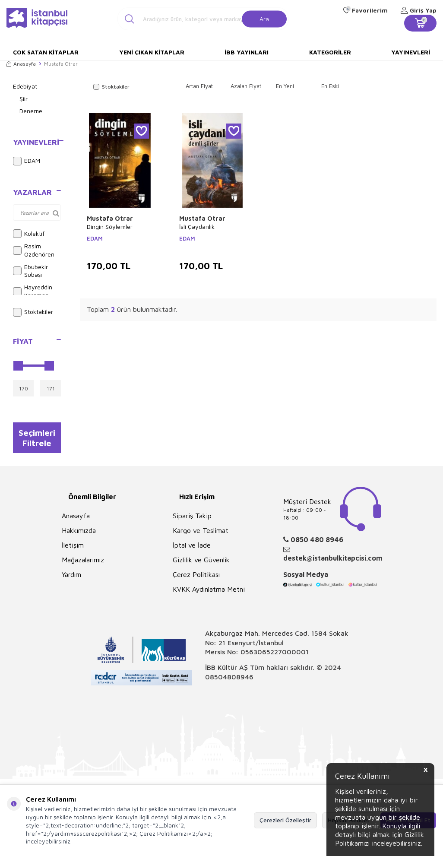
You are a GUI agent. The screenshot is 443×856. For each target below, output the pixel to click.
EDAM (26, 161)
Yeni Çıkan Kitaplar (151, 52)
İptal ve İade (192, 548)
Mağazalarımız (83, 563)
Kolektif (28, 233)
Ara (264, 18)
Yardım (71, 577)
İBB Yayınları (247, 52)
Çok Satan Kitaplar (46, 52)
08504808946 (229, 680)
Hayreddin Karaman (32, 291)
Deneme (30, 110)
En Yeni (285, 85)
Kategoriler (330, 52)
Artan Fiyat (199, 85)
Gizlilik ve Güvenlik (201, 563)
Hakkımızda (79, 533)
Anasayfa (21, 63)
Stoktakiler (33, 312)
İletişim (73, 548)
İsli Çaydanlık (197, 226)
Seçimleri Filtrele (37, 438)
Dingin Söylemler (110, 226)
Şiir (23, 98)
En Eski (330, 85)
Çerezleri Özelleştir (285, 820)
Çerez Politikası (196, 577)
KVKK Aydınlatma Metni (209, 592)
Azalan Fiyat (246, 85)
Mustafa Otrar (110, 218)
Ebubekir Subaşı (30, 271)
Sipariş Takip (192, 519)
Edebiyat (25, 86)
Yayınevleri (410, 52)
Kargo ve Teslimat (200, 533)
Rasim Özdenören (33, 250)
